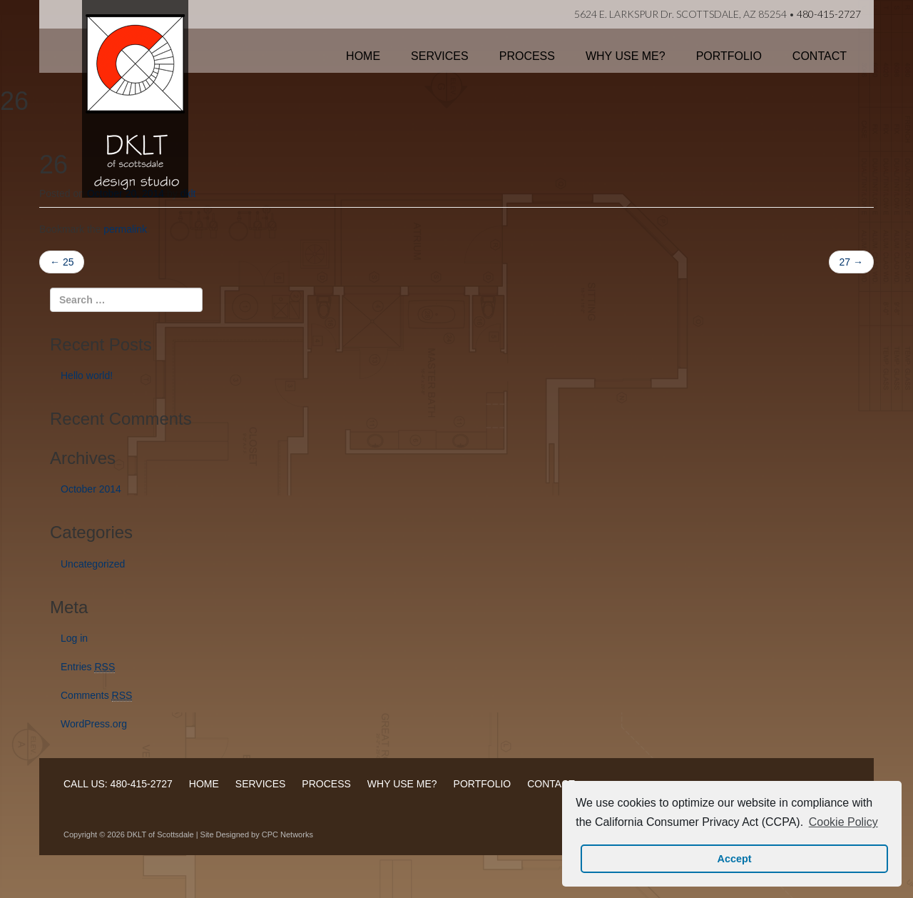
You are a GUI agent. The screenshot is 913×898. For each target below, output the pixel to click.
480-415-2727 (829, 14)
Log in (74, 638)
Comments (96, 696)
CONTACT (551, 783)
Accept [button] (735, 858)
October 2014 (91, 489)
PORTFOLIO (482, 783)
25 (61, 262)
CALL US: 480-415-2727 (118, 783)
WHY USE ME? (402, 783)
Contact (819, 56)
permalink (125, 229)
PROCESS (326, 783)
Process (527, 56)
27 (851, 262)
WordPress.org (94, 724)
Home (363, 56)
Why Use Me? (625, 56)
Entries (88, 667)
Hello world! (87, 375)
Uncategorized (93, 564)
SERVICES (260, 783)
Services (440, 56)
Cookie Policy (843, 822)
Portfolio (729, 56)
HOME (204, 783)
